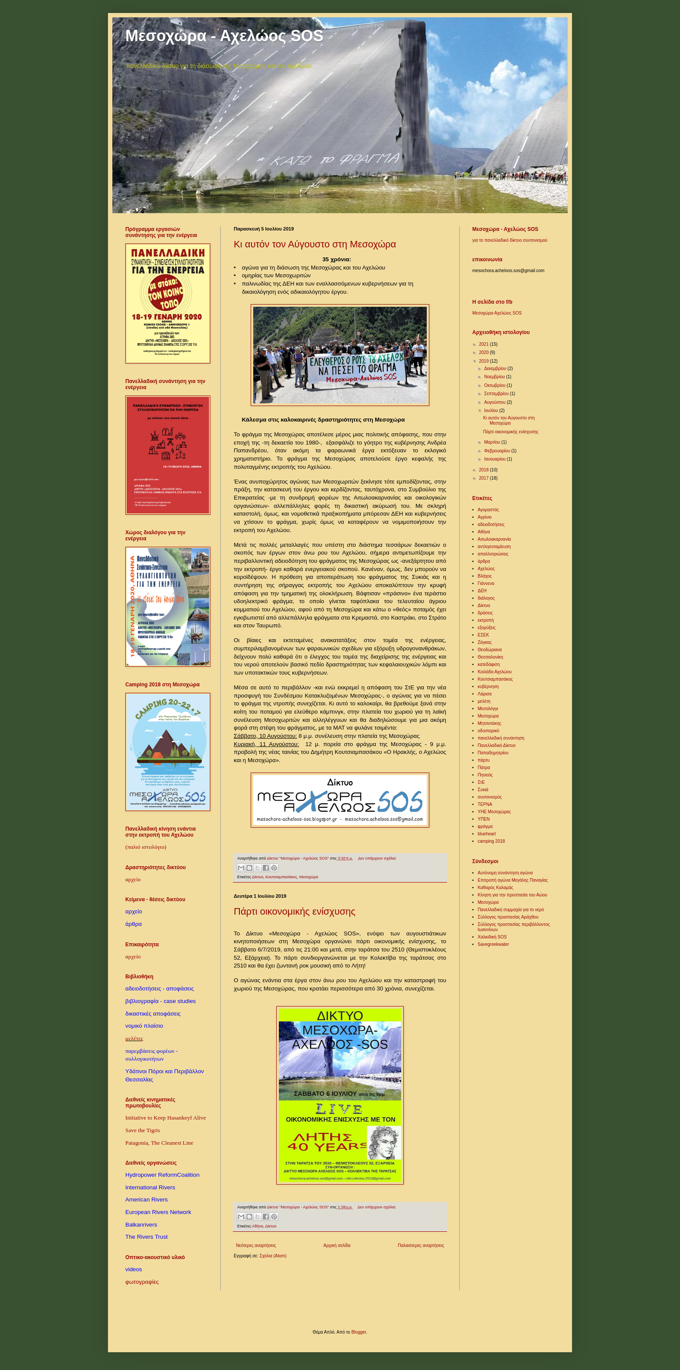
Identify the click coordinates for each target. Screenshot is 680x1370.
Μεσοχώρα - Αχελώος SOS (224, 36)
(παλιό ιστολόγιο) (146, 847)
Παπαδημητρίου (493, 752)
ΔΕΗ (482, 590)
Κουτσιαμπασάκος (281, 877)
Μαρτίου (492, 442)
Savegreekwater (493, 944)
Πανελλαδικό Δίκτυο (497, 745)
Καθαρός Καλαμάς (495, 887)
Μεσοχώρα (308, 877)
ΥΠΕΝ (484, 819)
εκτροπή (486, 620)
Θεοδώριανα (490, 649)
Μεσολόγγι (488, 708)
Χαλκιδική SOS (492, 937)
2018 (484, 469)
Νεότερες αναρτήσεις (256, 1245)
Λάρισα (485, 693)
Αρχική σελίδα (337, 1245)
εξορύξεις (487, 627)
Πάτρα (484, 767)
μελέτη (484, 701)
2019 (484, 361)
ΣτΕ (481, 782)
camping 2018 (491, 841)
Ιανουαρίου (495, 459)
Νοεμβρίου (495, 376)
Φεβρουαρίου (497, 450)
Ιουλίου (491, 410)
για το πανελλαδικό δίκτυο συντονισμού (509, 240)
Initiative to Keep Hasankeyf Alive (165, 1117)
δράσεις (485, 612)
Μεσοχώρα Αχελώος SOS (497, 313)
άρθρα (484, 561)
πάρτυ (484, 760)
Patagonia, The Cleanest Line (159, 1143)
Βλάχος (485, 576)
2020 (484, 352)
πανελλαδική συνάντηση (501, 738)
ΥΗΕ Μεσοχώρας (494, 811)
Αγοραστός (488, 509)
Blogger (358, 1332)
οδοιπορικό (489, 730)
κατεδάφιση (489, 664)
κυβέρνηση (488, 686)
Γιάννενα (486, 583)
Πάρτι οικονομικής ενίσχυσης (295, 911)
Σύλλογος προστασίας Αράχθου (508, 917)
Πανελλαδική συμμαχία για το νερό (511, 909)
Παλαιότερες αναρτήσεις (421, 1245)
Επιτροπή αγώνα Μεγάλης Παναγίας (513, 880)
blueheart (487, 833)
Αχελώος (486, 568)
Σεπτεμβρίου (497, 393)
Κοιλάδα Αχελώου (495, 671)
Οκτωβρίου (495, 385)
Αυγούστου (495, 402)
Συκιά (483, 789)
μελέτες (134, 1038)
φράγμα (485, 826)
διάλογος (486, 598)
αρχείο (133, 879)
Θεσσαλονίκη (490, 657)
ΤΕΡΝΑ (485, 804)
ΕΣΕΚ (483, 635)
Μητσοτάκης (489, 723)
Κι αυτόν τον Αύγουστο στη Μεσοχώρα (315, 244)
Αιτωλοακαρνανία (494, 539)
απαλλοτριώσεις (493, 554)
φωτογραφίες (142, 1282)
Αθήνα (257, 1226)
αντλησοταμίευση (494, 546)
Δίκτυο (257, 877)
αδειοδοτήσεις (491, 524)
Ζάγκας (485, 642)
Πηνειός (485, 775)
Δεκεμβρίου (495, 368)
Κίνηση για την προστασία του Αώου (512, 895)
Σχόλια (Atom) (272, 1255)
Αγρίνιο (485, 517)
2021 (484, 344)
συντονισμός (490, 797)
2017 (484, 478)
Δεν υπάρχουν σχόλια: (377, 858)
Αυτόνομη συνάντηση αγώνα (505, 872)
